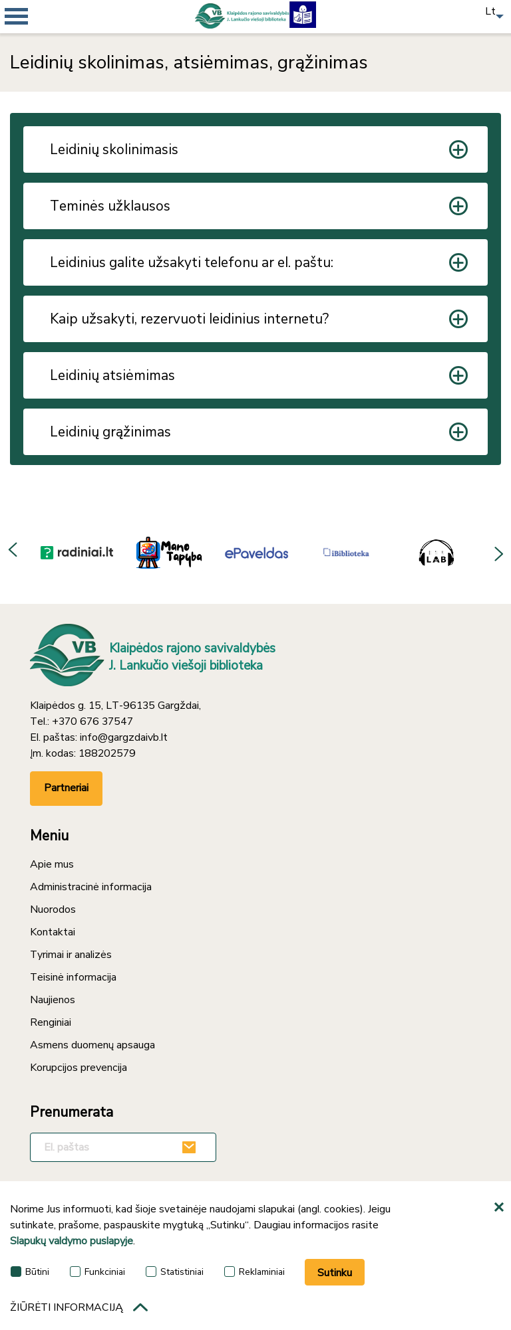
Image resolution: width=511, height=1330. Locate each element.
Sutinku (334, 1273)
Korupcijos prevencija (78, 1067)
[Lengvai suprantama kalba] (302, 13)
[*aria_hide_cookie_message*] (501, 1207)
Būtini (30, 1272)
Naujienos (52, 1000)
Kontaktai (52, 932)
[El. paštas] (123, 1147)
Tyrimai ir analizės (71, 954)
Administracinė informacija (91, 887)
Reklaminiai (254, 1272)
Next (497, 552)
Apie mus (52, 864)
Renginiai (50, 1022)
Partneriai (66, 788)
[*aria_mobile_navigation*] (40, 40)
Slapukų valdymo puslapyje (71, 1241)
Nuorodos (53, 909)
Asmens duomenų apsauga (92, 1045)
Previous (13, 552)
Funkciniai (97, 1272)
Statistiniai (175, 1272)
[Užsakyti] (191, 1147)
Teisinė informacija (73, 977)
